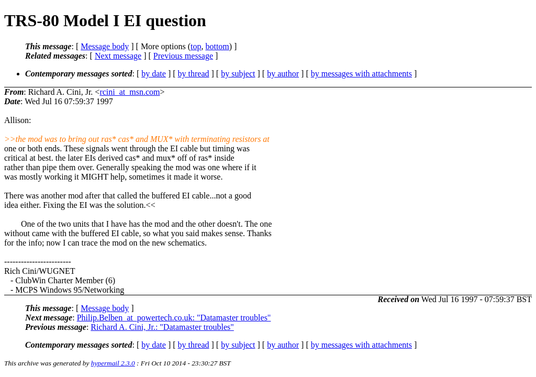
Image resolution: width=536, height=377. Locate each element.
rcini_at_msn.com (129, 91)
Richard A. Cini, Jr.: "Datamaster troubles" (162, 327)
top (196, 46)
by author (283, 73)
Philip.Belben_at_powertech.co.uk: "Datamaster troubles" (174, 317)
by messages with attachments (361, 73)
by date (153, 73)
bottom (217, 46)
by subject (238, 73)
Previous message (183, 55)
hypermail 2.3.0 (113, 363)
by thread (193, 73)
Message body (105, 46)
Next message (118, 55)
